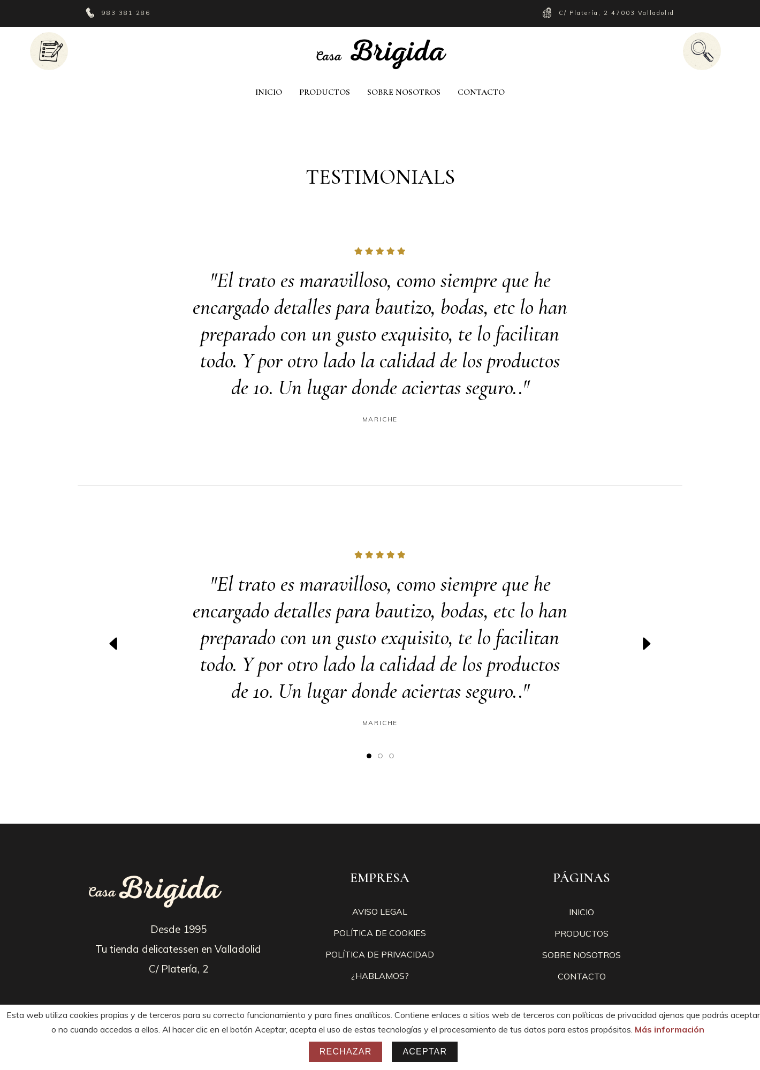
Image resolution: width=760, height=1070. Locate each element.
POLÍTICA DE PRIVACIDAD (379, 954)
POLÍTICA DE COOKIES (379, 933)
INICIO (581, 912)
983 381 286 (127, 13)
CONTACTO (582, 976)
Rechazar (346, 1051)
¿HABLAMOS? (380, 975)
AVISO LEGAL (379, 911)
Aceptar (424, 1051)
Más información (669, 1029)
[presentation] (114, 643)
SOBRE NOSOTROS (581, 955)
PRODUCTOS (581, 933)
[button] (369, 755)
